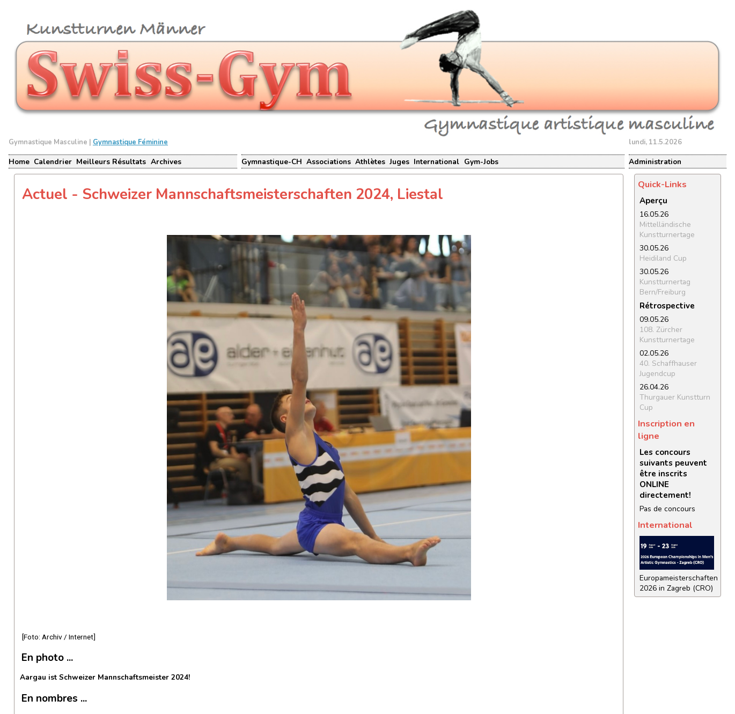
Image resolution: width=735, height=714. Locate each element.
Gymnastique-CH (271, 162)
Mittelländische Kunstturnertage (667, 229)
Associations (328, 162)
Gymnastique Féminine (130, 142)
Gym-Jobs (481, 162)
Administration (655, 162)
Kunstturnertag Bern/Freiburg (665, 287)
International (436, 162)
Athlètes (370, 162)
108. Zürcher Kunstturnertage (667, 335)
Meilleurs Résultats (111, 162)
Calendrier (53, 162)
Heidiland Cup (663, 258)
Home (19, 162)
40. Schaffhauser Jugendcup (668, 368)
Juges (399, 162)
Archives (166, 162)
